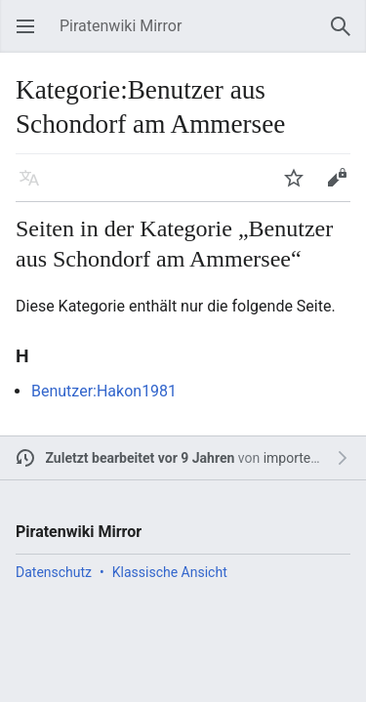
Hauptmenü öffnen (31, 35)
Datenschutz (54, 572)
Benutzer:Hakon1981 (104, 391)
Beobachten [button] (299, 187)
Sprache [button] (35, 187)
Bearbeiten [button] (342, 187)
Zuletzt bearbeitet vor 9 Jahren (140, 458)
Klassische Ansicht (169, 572)
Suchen (346, 35)
